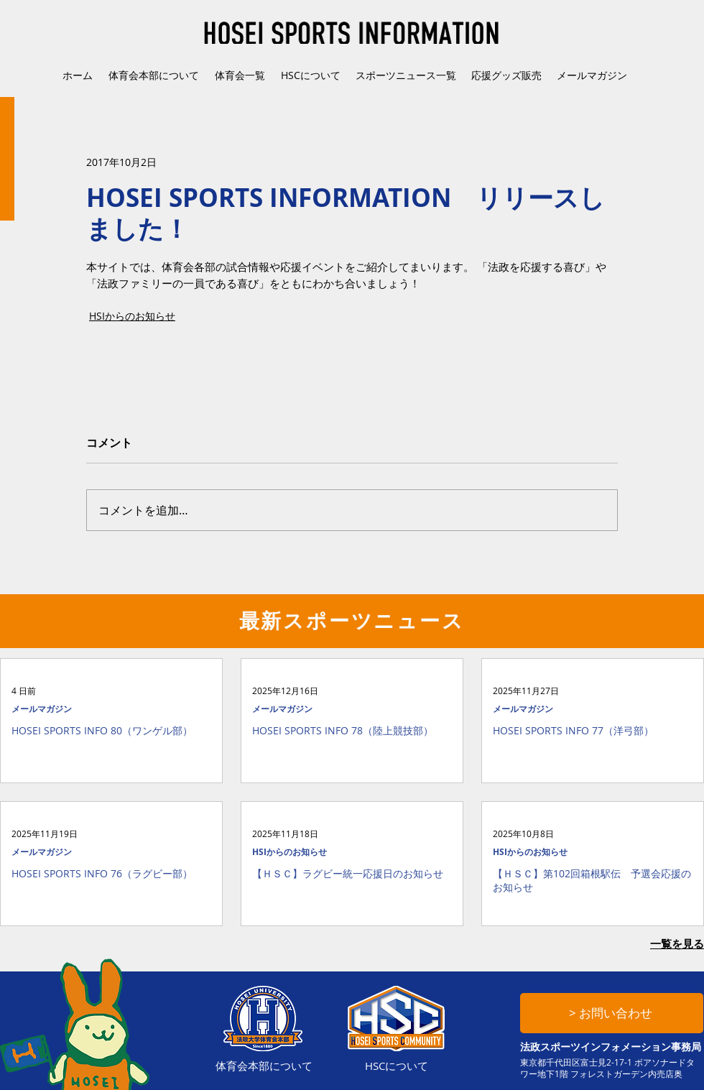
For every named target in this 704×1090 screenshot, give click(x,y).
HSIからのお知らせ (132, 316)
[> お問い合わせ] (611, 1013)
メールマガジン (41, 708)
